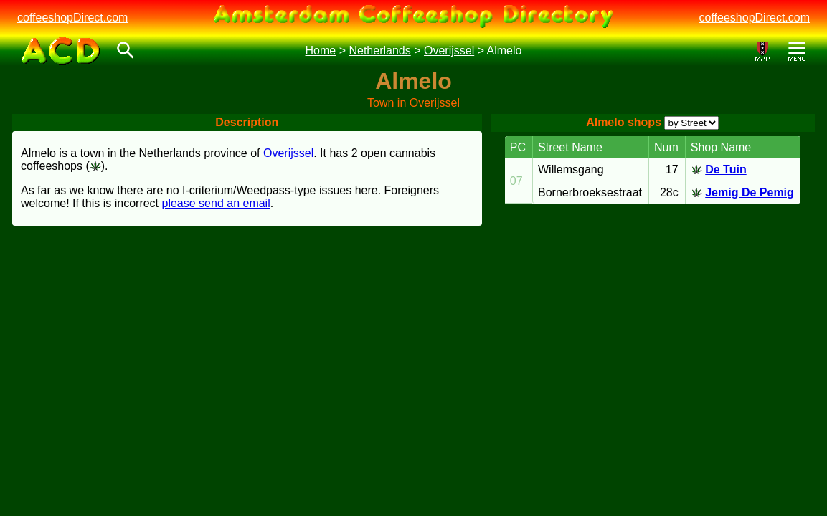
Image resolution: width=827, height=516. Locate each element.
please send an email (216, 203)
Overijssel (449, 50)
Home (321, 50)
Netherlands (379, 50)
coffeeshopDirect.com (72, 17)
